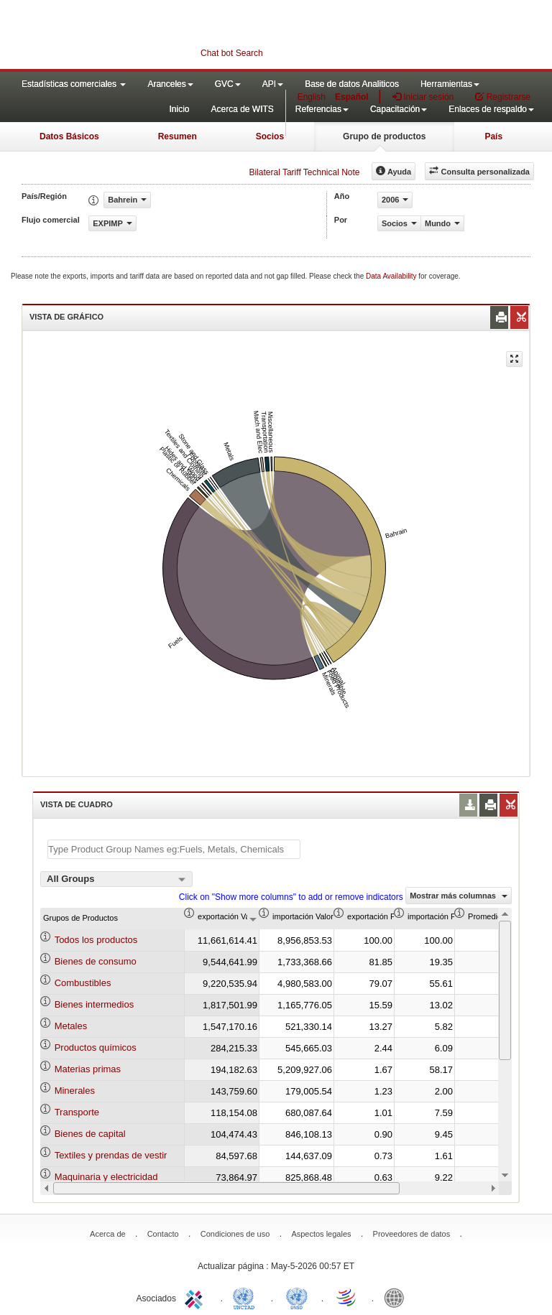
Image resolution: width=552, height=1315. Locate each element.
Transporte (77, 1112)
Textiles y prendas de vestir (111, 1155)
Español (352, 97)
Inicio (179, 109)
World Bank (397, 1297)
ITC (196, 1297)
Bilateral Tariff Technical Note (304, 172)
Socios (270, 136)
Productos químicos (96, 1047)
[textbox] (173, 849)
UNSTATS (296, 1297)
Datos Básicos (69, 136)
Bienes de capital (90, 1133)
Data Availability (392, 276)
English (312, 97)
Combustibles (83, 982)
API (272, 84)
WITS (144, 36)
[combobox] (116, 879)
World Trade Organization (347, 1297)
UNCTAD (246, 1297)
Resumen (177, 136)
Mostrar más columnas (458, 895)
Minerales (75, 1090)
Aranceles (170, 84)
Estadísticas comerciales (74, 84)
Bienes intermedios (94, 1004)
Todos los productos (96, 939)
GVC (228, 84)
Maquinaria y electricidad (106, 1176)
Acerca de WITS (242, 109)
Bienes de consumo (96, 961)
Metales (71, 1026)
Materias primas (88, 1069)
